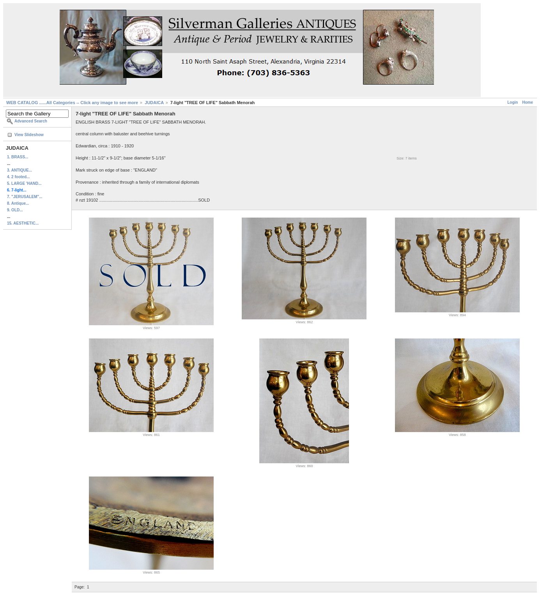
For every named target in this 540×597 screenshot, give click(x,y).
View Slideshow (29, 135)
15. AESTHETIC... (23, 223)
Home (527, 102)
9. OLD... (15, 210)
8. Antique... (18, 203)
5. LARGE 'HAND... (24, 183)
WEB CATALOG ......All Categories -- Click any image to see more (72, 102)
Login (512, 102)
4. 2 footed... (18, 177)
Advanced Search (30, 121)
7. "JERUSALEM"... (24, 197)
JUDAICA (154, 102)
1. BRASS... (17, 157)
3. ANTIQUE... (19, 170)
